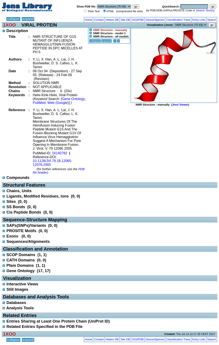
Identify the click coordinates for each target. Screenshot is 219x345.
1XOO (9, 25)
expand (28, 19)
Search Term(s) (205, 10)
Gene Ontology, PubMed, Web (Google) (59, 101)
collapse (13, 19)
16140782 (59, 153)
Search (211, 19)
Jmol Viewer (180, 104)
